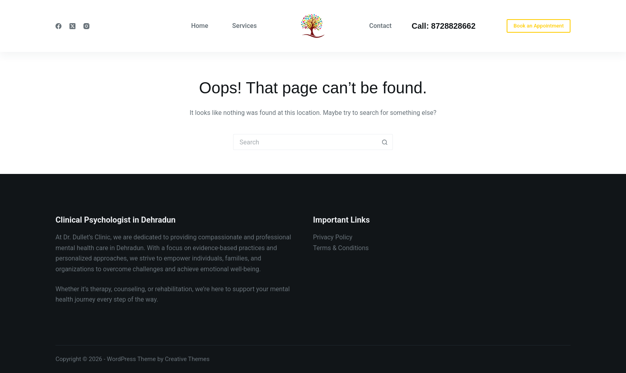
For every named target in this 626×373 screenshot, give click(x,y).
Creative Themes (187, 359)
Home (199, 26)
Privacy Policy (333, 237)
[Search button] (385, 142)
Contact (380, 26)
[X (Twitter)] (72, 26)
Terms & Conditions (341, 248)
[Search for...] (305, 142)
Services (244, 26)
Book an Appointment (538, 26)
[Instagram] (86, 26)
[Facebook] (58, 26)
